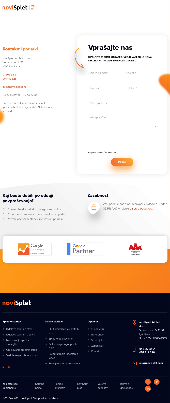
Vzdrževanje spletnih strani (22, 355)
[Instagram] (148, 382)
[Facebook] (157, 382)
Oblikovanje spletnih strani (22, 350)
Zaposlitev (97, 345)
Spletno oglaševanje (61, 338)
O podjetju (97, 329)
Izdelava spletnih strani (19, 329)
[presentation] (114, 141)
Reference (97, 334)
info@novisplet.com (14, 87)
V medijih (97, 340)
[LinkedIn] (148, 389)
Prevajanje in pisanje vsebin (65, 363)
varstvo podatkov (141, 208)
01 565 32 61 (10, 74)
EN (8, 367)
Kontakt (95, 351)
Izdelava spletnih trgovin (20, 334)
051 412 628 (9, 78)
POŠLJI (122, 162)
